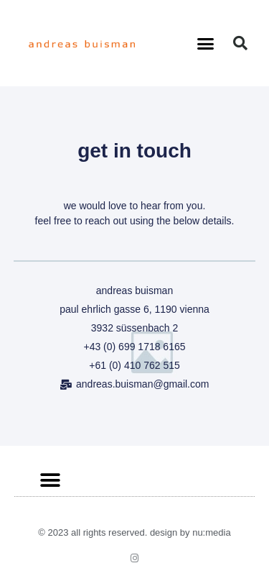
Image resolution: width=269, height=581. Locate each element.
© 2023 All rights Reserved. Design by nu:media (134, 532)
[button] (205, 43)
